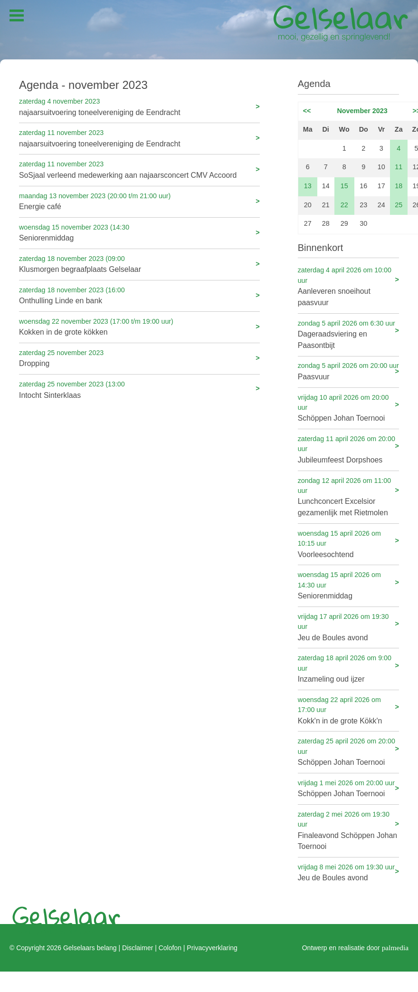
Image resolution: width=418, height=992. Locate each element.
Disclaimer (137, 948)
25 (398, 205)
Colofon (170, 948)
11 (398, 167)
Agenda (314, 83)
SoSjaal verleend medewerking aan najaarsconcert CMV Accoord (139, 169)
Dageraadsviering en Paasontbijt (348, 333)
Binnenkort (320, 247)
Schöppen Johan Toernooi (348, 408)
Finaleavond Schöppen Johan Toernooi (348, 830)
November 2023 (362, 111)
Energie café (139, 201)
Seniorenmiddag (139, 232)
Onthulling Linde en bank (139, 295)
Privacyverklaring (212, 948)
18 (398, 186)
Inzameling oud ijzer (348, 668)
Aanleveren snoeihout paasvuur (348, 286)
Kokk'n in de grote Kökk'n (348, 710)
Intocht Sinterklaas (139, 389)
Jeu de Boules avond (348, 627)
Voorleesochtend (348, 544)
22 (344, 205)
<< (307, 111)
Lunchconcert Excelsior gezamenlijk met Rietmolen (348, 496)
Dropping (139, 357)
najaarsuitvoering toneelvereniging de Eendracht (139, 106)
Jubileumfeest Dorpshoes (348, 449)
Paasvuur (348, 370)
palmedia (395, 948)
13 (308, 186)
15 (344, 186)
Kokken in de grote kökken (139, 326)
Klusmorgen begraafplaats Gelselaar (139, 263)
